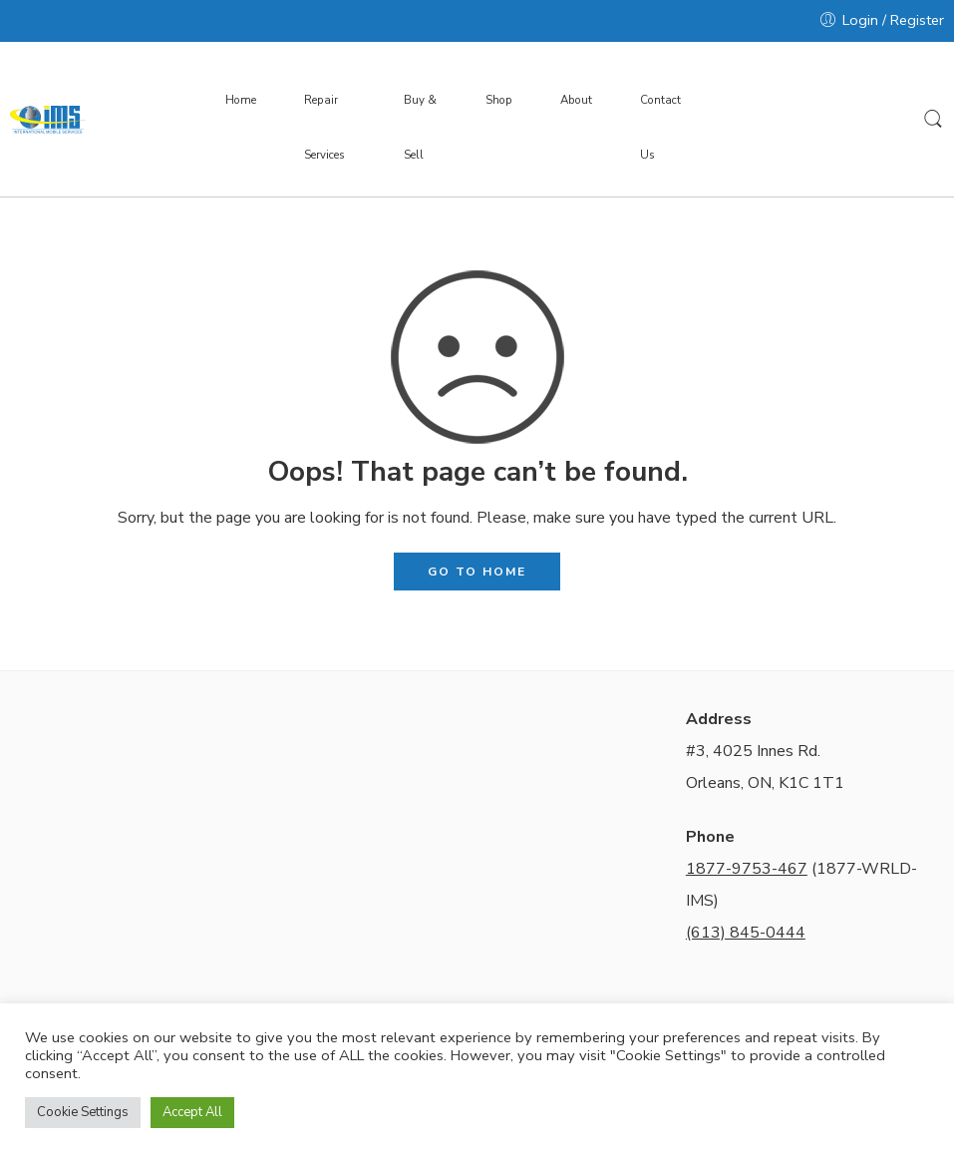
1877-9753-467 (746, 869)
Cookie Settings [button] (83, 1112)
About (576, 100)
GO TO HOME (477, 571)
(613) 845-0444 (745, 933)
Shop (498, 100)
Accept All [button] (192, 1112)
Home (240, 100)
